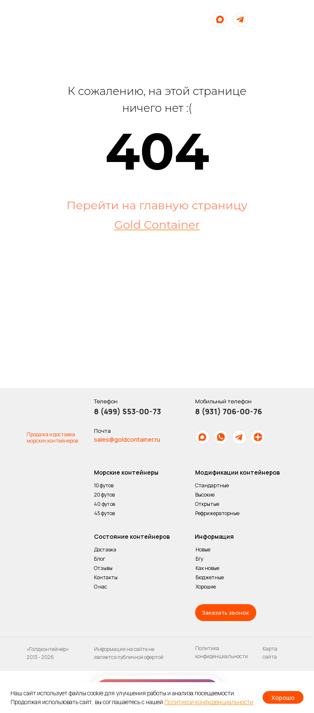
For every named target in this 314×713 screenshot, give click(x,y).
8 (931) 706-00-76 (228, 411)
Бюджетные (210, 577)
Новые (203, 549)
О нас (101, 586)
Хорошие (206, 586)
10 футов (103, 485)
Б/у (199, 558)
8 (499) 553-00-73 (127, 411)
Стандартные (212, 485)
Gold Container (157, 225)
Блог (99, 558)
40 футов (104, 504)
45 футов (104, 513)
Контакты (106, 577)
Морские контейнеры (126, 472)
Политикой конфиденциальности (208, 702)
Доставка (105, 550)
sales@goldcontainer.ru (127, 439)
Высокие (205, 494)
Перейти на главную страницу (157, 205)
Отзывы (103, 568)
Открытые (207, 504)
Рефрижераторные (217, 513)
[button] (225, 612)
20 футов (104, 494)
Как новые (207, 568)
